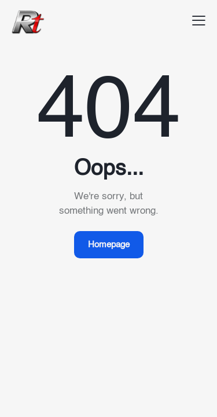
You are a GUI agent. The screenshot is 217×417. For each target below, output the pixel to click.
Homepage (109, 244)
